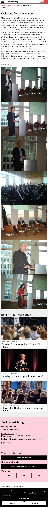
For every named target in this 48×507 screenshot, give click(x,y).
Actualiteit (9, 5)
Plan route (5, 443)
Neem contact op (24, 458)
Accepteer (35, 503)
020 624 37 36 (7, 433)
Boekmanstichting (11, 2)
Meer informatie (24, 498)
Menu (2, 2)
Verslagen (16, 5)
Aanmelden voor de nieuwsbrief (24, 466)
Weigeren (13, 503)
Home (3, 5)
